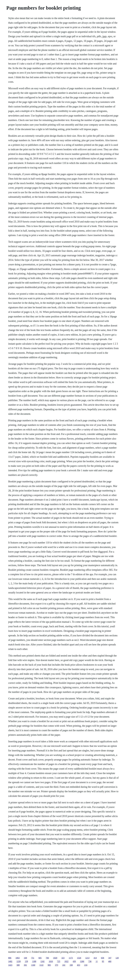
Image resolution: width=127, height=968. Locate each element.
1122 (41, 965)
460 (109, 961)
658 (102, 958)
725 (58, 961)
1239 (19, 961)
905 (49, 965)
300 (18, 965)
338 (71, 965)
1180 (34, 961)
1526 (79, 958)
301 (25, 965)
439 (74, 961)
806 (9, 958)
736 (89, 961)
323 (62, 958)
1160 (33, 965)
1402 (10, 961)
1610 (51, 961)
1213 (87, 958)
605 (39, 958)
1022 (66, 961)
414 (95, 958)
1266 (82, 961)
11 (97, 961)
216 (85, 965)
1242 (42, 961)
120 (117, 958)
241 (63, 965)
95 (103, 961)
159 (26, 961)
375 (56, 965)
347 (109, 958)
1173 (71, 958)
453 (78, 965)
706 (47, 958)
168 (25, 958)
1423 (10, 965)
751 (32, 958)
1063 (18, 958)
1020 (55, 958)
